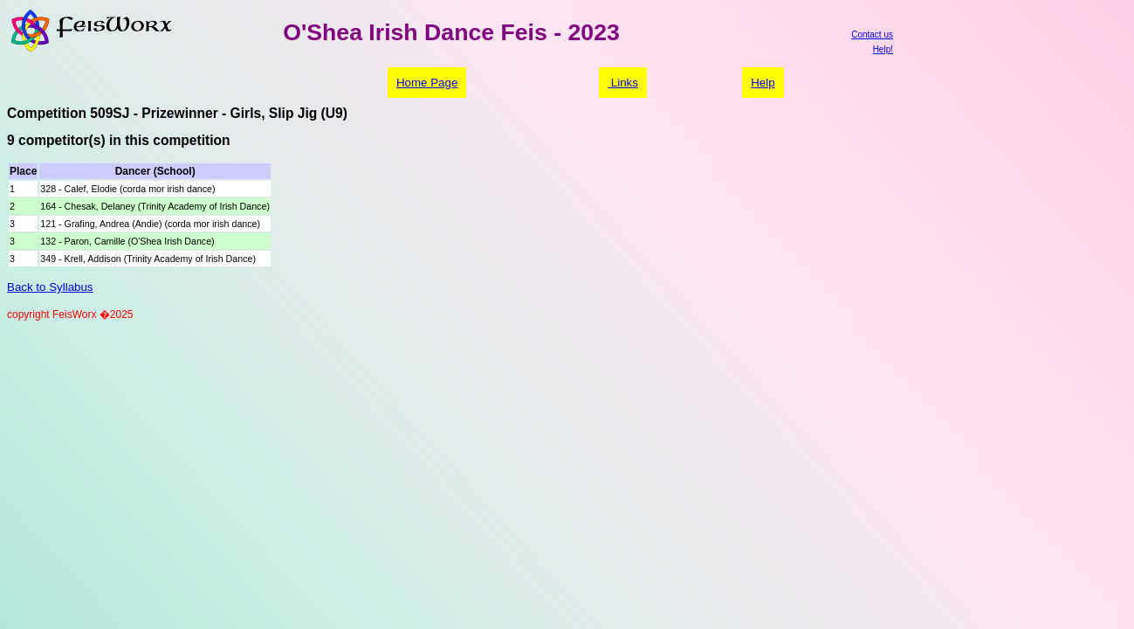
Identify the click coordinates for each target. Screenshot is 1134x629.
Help (762, 82)
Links (623, 82)
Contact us (872, 34)
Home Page (426, 82)
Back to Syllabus (50, 287)
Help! (883, 49)
